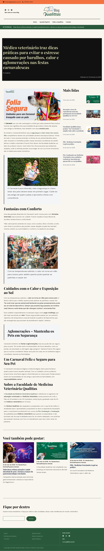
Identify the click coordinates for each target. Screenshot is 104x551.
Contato (68, 22)
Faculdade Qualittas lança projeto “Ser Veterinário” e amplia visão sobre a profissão (73, 129)
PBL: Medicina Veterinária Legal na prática (72, 143)
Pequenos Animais (13, 467)
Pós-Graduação (44, 411)
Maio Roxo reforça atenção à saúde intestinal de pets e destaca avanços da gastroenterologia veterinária (48, 27)
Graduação (55, 411)
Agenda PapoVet (44, 22)
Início (35, 22)
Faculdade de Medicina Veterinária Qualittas (21, 394)
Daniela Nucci (22, 465)
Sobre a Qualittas (57, 22)
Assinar (31, 518)
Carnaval (9, 123)
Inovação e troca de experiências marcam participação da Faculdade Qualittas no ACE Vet (72, 112)
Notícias (5, 467)
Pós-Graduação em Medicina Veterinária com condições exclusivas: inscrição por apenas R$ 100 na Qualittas (73, 158)
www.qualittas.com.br (68, 542)
